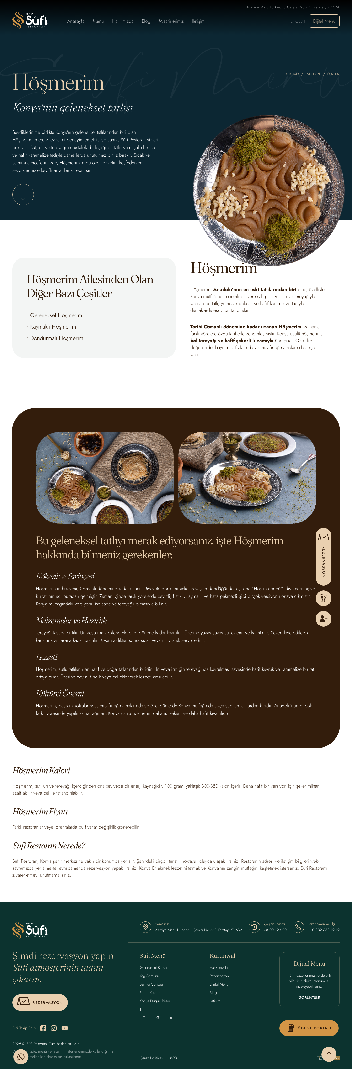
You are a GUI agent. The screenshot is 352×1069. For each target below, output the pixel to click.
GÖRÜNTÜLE (309, 999)
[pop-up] (323, 557)
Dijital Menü (324, 21)
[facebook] (43, 1030)
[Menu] (323, 598)
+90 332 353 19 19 (324, 931)
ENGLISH (298, 21)
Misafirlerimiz (171, 21)
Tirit (142, 1010)
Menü (98, 21)
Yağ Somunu (149, 977)
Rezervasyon (219, 977)
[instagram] (54, 1030)
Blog (146, 21)
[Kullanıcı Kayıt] (323, 619)
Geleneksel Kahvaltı (154, 969)
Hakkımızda (122, 21)
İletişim (198, 21)
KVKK (173, 1059)
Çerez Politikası (152, 1059)
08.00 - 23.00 (275, 931)
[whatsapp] (21, 1053)
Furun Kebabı (150, 994)
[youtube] (64, 1030)
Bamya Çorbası (151, 985)
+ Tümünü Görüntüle (156, 1019)
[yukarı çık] (323, 1053)
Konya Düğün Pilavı (155, 1002)
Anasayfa (76, 21)
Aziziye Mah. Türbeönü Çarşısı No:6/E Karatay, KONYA (198, 931)
